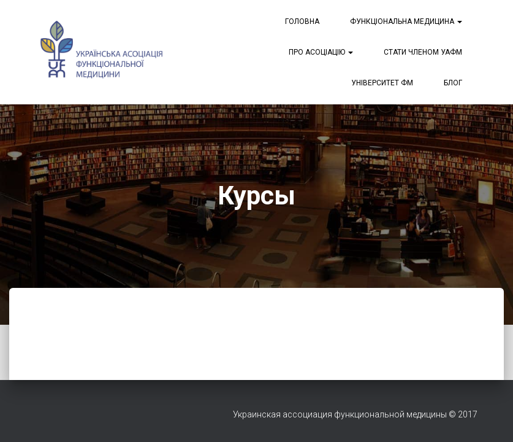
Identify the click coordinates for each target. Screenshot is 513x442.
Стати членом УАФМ (423, 52)
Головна (302, 21)
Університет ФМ (382, 83)
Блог (453, 83)
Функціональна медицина (406, 21)
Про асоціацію (321, 52)
